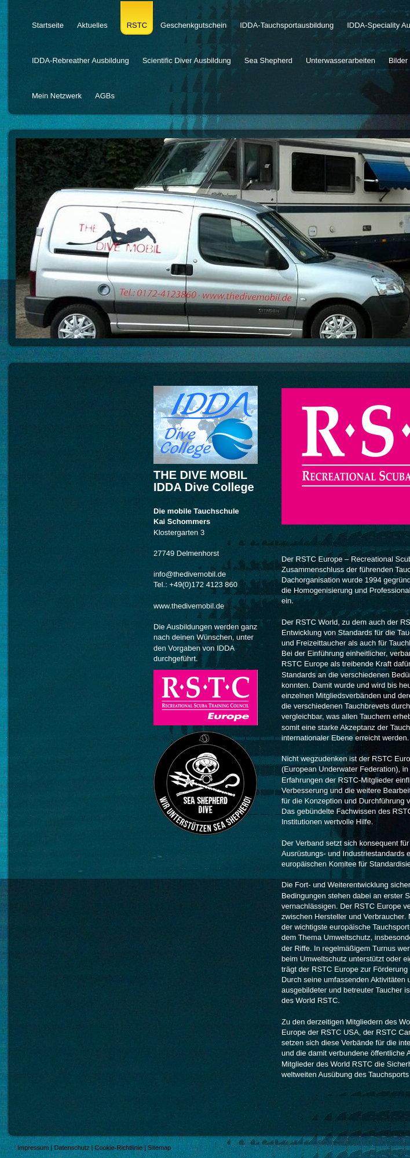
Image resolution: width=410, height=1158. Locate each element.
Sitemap (159, 1147)
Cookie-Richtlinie (119, 1147)
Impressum (33, 1147)
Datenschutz (71, 1147)
